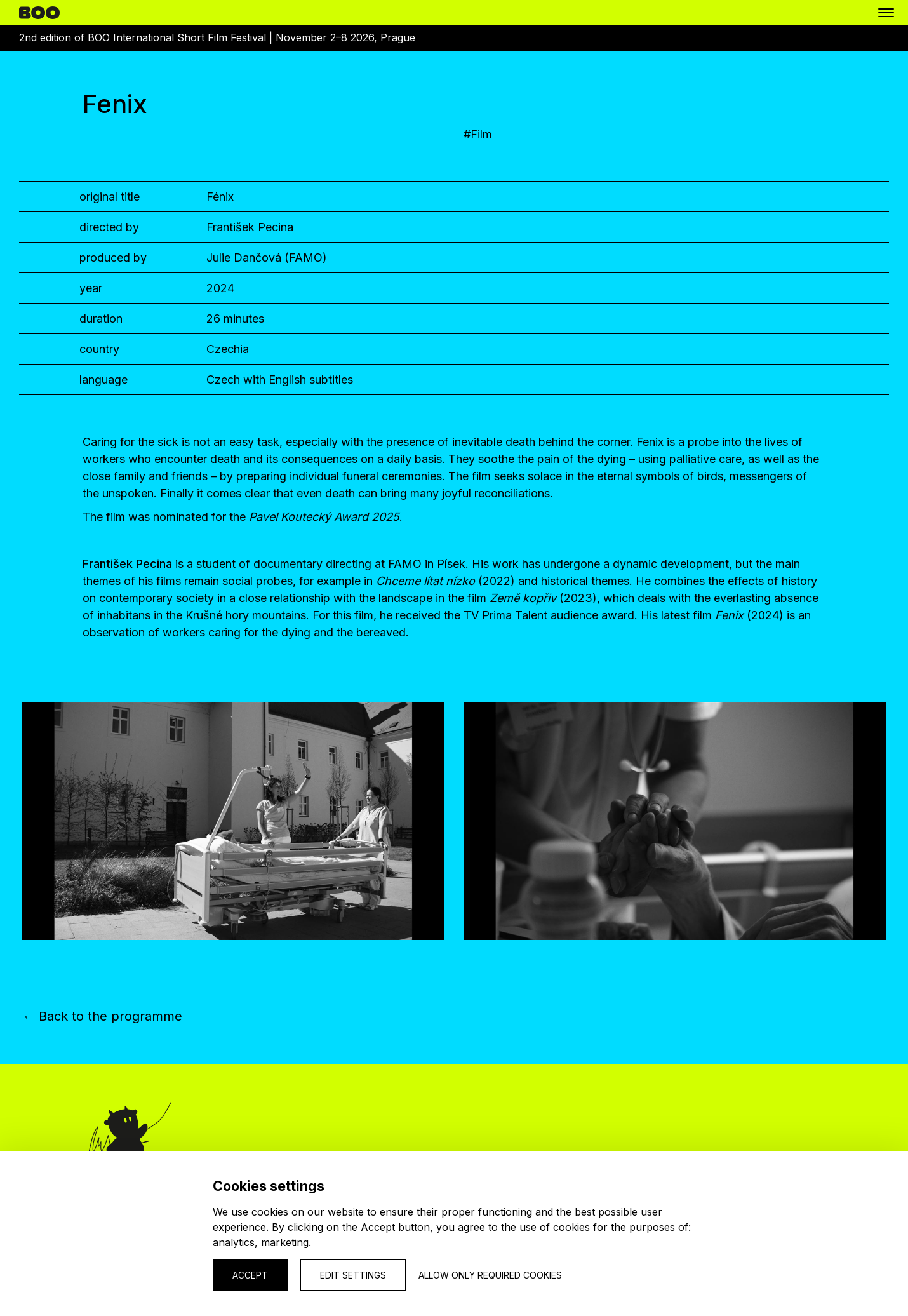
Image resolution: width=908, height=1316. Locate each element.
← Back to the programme (102, 1016)
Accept (250, 1275)
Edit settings (353, 1275)
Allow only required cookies (490, 1275)
